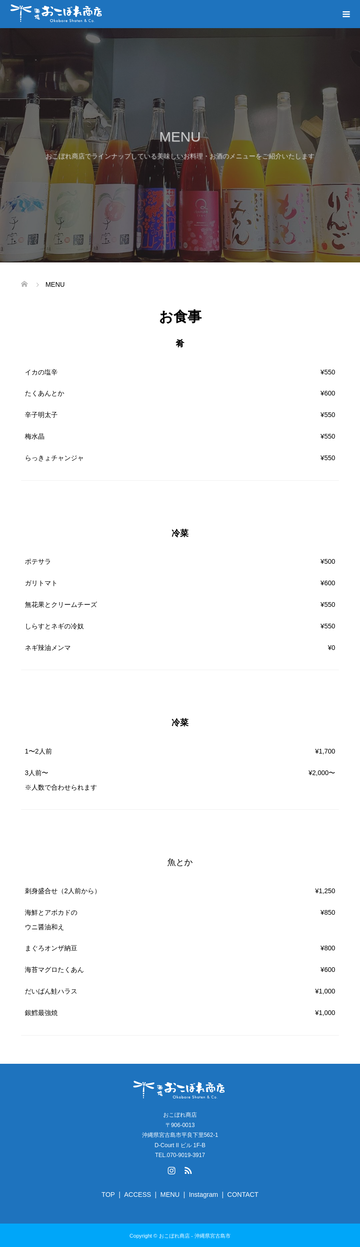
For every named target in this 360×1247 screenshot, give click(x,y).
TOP (108, 1194)
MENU (170, 1194)
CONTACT (243, 1194)
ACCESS (137, 1194)
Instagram (203, 1194)
